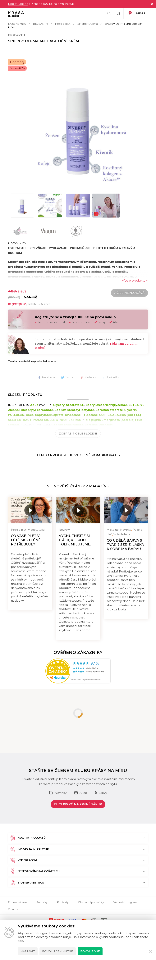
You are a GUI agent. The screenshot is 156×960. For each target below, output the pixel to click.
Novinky (64, 529)
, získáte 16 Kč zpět (29, 304)
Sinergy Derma (87, 23)
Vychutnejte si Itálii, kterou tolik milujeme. (75, 540)
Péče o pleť (63, 23)
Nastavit (28, 951)
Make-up (113, 529)
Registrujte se (18, 4)
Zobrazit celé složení (78, 433)
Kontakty (62, 902)
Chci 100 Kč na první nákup (78, 804)
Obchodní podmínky (91, 902)
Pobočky (42, 902)
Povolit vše (90, 951)
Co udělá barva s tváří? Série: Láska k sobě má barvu (125, 544)
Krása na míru (17, 23)
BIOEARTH (40, 23)
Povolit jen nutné (57, 951)
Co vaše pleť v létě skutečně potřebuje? (26, 540)
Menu (140, 13)
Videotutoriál (36, 529)
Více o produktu (133, 280)
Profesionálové (17, 902)
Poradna (13, 909)
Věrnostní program (125, 902)
